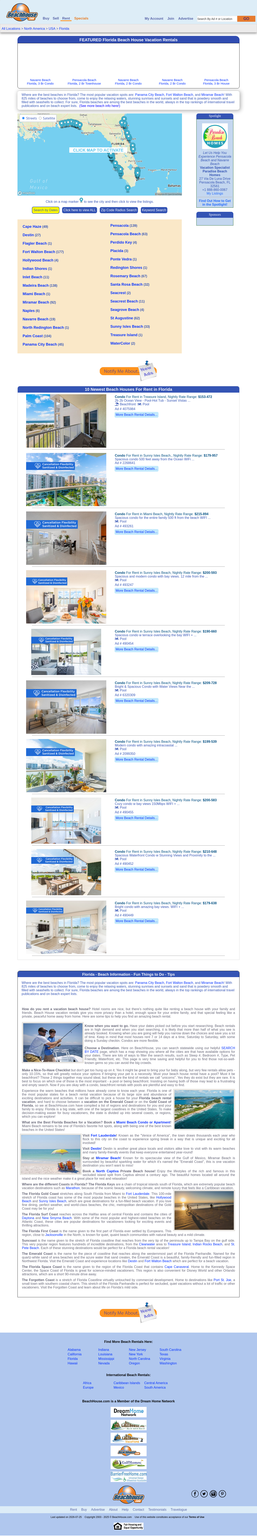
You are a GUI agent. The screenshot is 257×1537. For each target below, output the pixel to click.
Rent (66, 18)
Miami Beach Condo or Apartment (143, 1122)
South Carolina (170, 1349)
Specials (81, 18)
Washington (168, 1363)
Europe (88, 1387)
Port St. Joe (222, 1280)
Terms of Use (196, 1517)
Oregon (134, 1363)
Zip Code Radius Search (119, 210)
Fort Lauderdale (103, 1135)
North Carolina (139, 1358)
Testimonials (157, 1509)
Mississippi (106, 1358)
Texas (164, 1354)
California (75, 1354)
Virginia (165, 1358)
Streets (31, 118)
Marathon (73, 1188)
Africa (87, 1383)
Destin (96, 1148)
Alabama (74, 1349)
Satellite (49, 118)
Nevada (104, 1363)
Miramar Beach (212, 94)
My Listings (215, 193)
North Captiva (107, 1171)
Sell (56, 18)
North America (34, 28)
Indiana (103, 1349)
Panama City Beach (149, 94)
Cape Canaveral (176, 1267)
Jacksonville (54, 1235)
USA (52, 28)
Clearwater (147, 1244)
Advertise (185, 18)
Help (125, 1509)
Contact (138, 1509)
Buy (46, 18)
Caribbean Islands (127, 1383)
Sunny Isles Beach (52, 1201)
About (113, 1509)
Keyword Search (154, 210)
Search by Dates (46, 210)
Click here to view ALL (79, 210)
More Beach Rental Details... (136, 414)
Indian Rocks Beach (207, 1244)
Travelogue (179, 1509)
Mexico (119, 1387)
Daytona (28, 1218)
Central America (156, 1383)
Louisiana (105, 1354)
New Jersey (137, 1349)
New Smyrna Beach (57, 1218)
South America (155, 1387)
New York (136, 1354)
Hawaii (73, 1363)
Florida (64, 28)
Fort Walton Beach (179, 94)
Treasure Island (179, 1244)
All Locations (11, 28)
